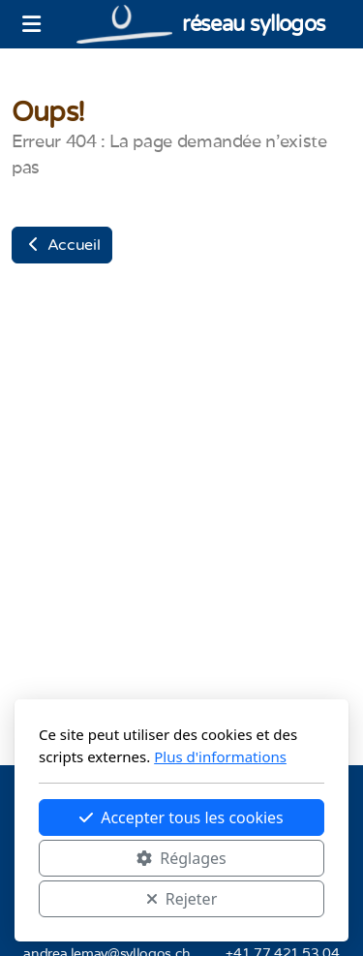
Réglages (181, 858)
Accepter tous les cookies (181, 817)
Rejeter (182, 899)
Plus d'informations (220, 756)
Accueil (62, 245)
